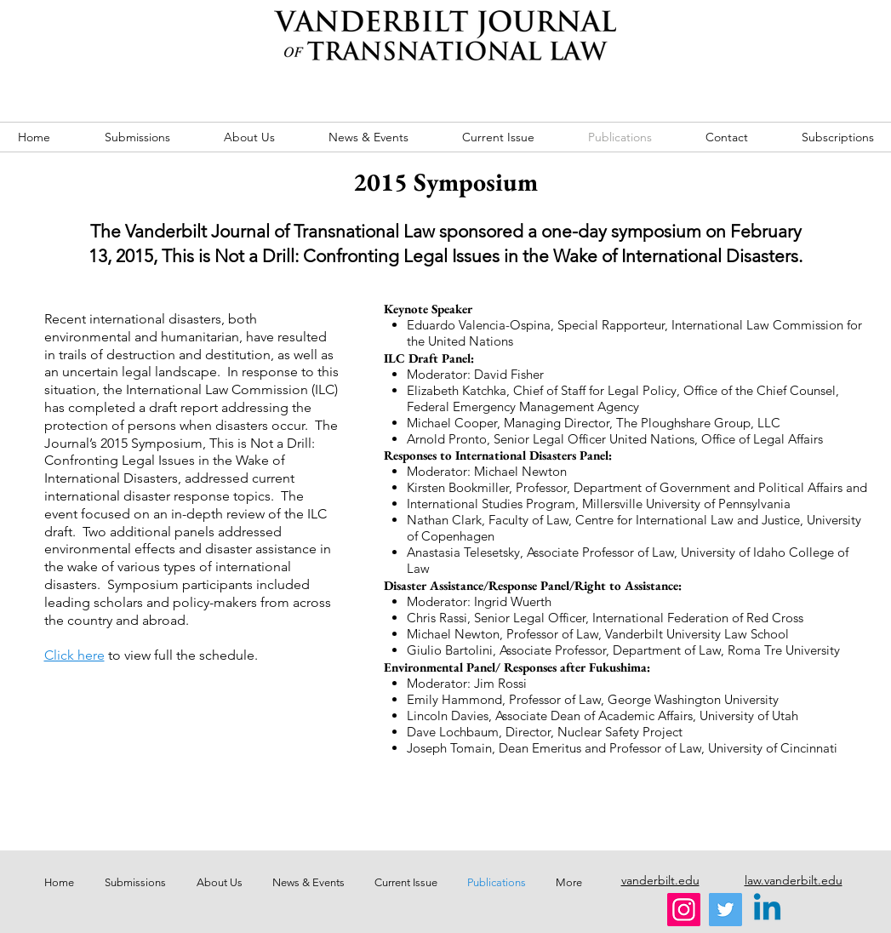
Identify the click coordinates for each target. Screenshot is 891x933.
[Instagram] (683, 909)
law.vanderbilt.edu (793, 880)
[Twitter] (725, 909)
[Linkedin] (767, 909)
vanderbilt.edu (660, 880)
